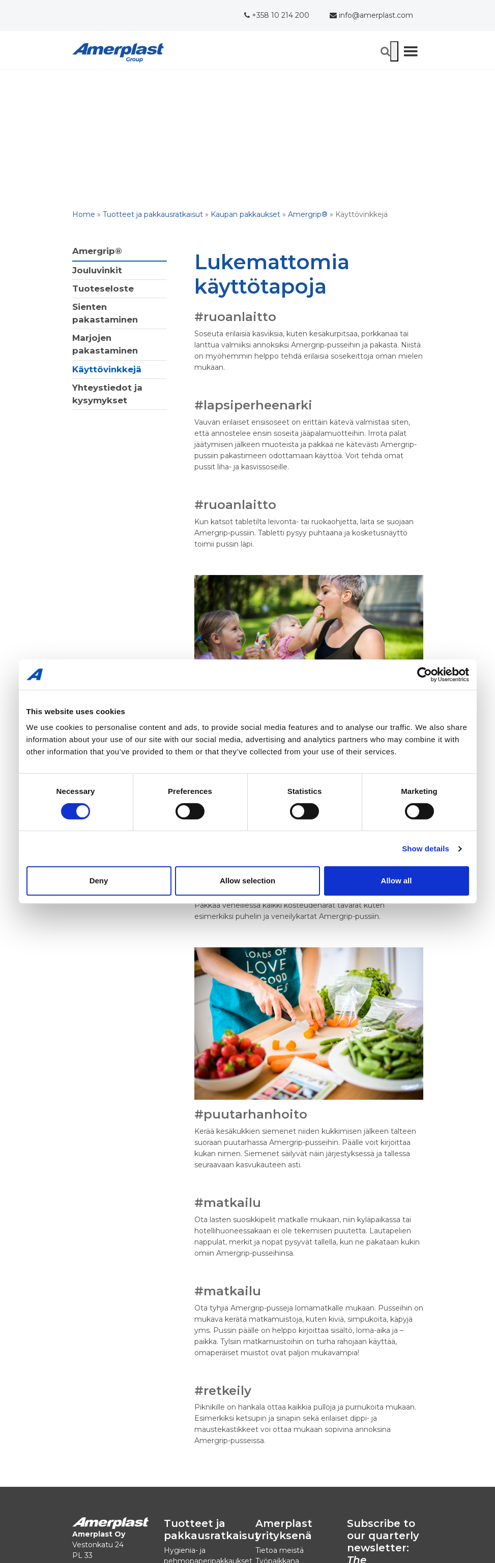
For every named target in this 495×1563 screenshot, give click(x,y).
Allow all (396, 880)
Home (83, 214)
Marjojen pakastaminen (105, 344)
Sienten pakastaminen (105, 313)
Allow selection (247, 880)
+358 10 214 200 (276, 15)
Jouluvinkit (97, 270)
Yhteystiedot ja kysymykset (107, 393)
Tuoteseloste (103, 288)
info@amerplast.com (371, 15)
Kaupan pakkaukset (245, 214)
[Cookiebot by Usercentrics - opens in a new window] (424, 674)
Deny (99, 880)
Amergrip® (308, 214)
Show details (425, 848)
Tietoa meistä (279, 1550)
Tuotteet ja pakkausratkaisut (153, 214)
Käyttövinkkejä (106, 369)
